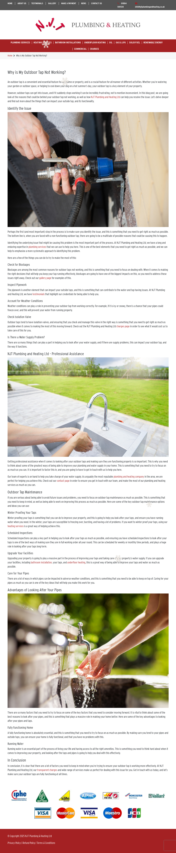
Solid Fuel (134, 42)
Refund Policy (29, 843)
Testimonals (37, 3)
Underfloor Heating (95, 42)
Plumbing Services (20, 42)
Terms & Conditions (46, 843)
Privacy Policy (14, 843)
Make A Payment (68, 3)
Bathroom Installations (68, 42)
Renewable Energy (153, 42)
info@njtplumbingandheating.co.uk (150, 7)
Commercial (80, 48)
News (83, 3)
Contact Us (96, 3)
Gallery (52, 3)
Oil (110, 42)
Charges (94, 48)
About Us (22, 3)
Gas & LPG (121, 42)
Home (10, 3)
